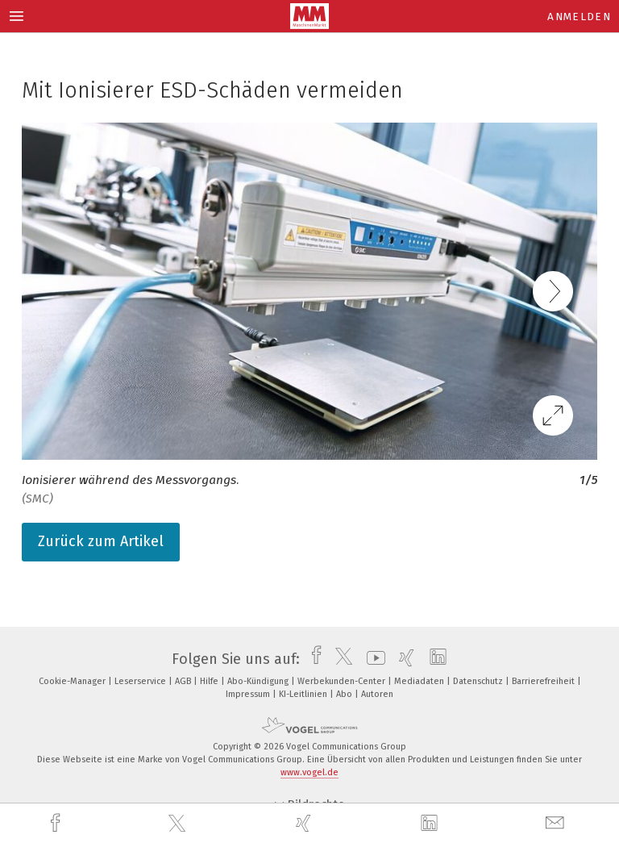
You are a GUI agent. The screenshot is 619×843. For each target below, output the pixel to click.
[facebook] (57, 823)
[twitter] (179, 823)
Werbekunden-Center (342, 681)
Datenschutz (479, 681)
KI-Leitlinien (304, 694)
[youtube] (372, 659)
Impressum (249, 694)
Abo (345, 694)
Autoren (377, 694)
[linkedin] (431, 823)
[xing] (305, 823)
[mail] (557, 823)
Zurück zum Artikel (101, 541)
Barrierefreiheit (544, 681)
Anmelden (579, 16)
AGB (184, 681)
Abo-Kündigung (259, 681)
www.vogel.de (309, 772)
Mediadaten (420, 681)
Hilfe (210, 681)
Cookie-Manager (73, 681)
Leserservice (141, 681)
